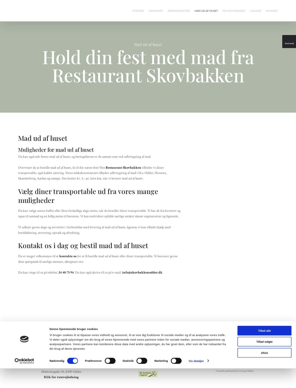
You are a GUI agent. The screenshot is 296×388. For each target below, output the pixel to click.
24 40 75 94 (66, 272)
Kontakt (272, 10)
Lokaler (255, 10)
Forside (138, 10)
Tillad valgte (264, 361)
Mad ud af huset (206, 10)
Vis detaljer (196, 380)
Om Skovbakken (234, 10)
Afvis (264, 372)
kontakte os (67, 256)
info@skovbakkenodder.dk (142, 272)
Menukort (156, 10)
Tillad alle (264, 350)
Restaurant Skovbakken (123, 167)
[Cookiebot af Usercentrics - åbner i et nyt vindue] (24, 380)
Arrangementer (179, 10)
